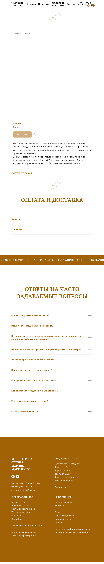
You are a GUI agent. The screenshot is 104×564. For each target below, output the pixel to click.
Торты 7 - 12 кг (63, 470)
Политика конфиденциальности (72, 529)
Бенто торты (18, 515)
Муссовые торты (64, 480)
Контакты (72, 4)
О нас (58, 512)
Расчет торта (62, 487)
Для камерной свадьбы (67, 463)
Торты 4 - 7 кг (62, 467)
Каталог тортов (63, 502)
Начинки (31, 4)
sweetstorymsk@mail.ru (23, 489)
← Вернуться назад (20, 33)
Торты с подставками (66, 477)
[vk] (17, 476)
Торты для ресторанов (23, 535)
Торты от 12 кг (63, 473)
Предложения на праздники (26, 525)
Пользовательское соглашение (72, 532)
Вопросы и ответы (64, 519)
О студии (43, 4)
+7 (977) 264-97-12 (21, 486)
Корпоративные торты (23, 532)
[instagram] (13, 476)
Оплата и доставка (58, 4)
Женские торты (19, 505)
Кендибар (16, 519)
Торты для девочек (21, 512)
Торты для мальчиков (23, 508)
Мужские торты (19, 502)
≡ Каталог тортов (17, 4)
